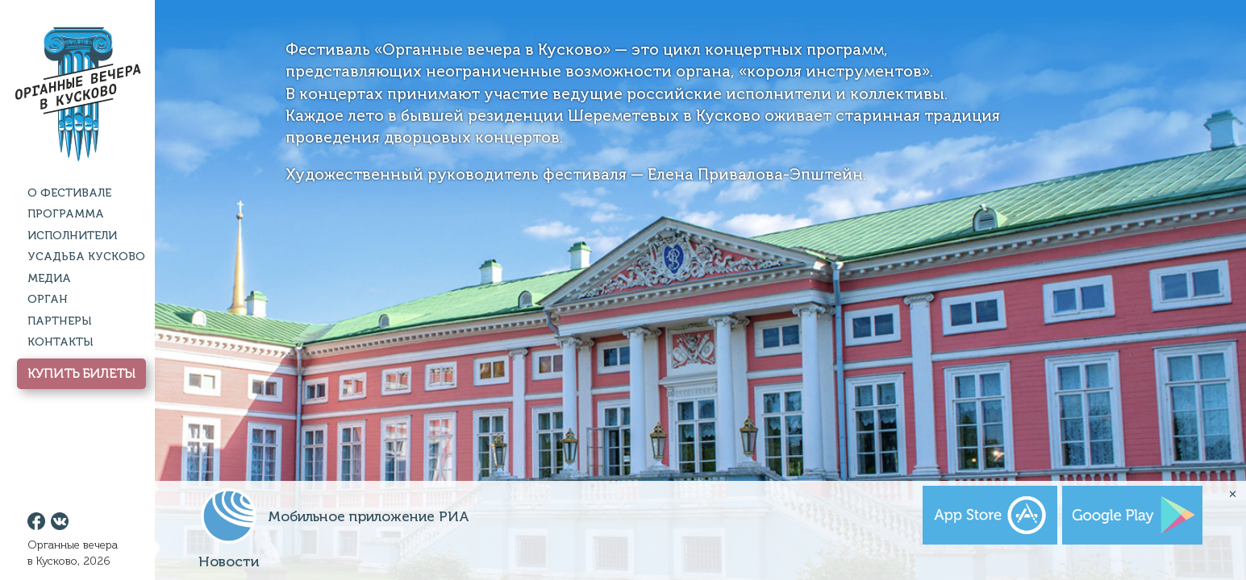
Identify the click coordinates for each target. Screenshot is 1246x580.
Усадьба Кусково (86, 256)
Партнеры (59, 321)
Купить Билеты (81, 373)
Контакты (60, 342)
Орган (47, 299)
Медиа (49, 278)
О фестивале (69, 193)
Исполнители (72, 235)
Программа (65, 214)
